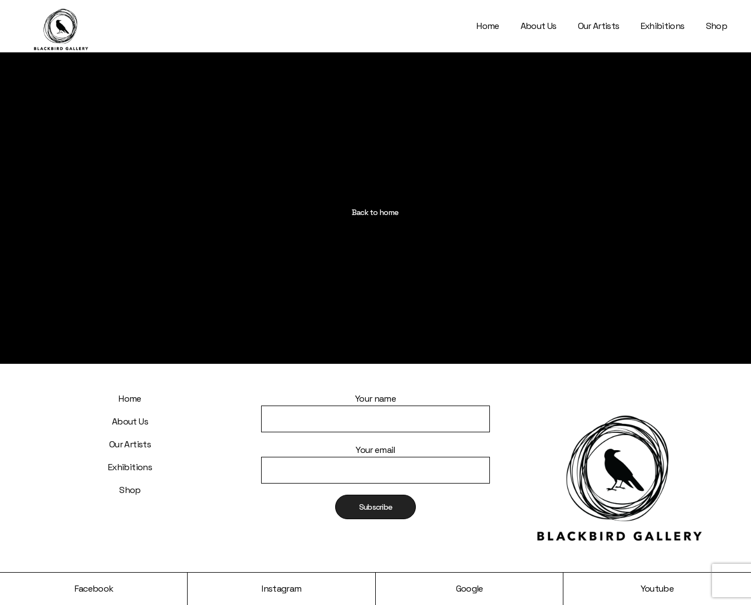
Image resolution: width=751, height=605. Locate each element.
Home (130, 398)
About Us (130, 421)
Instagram (281, 588)
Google (469, 588)
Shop (129, 490)
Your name (375, 405)
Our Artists (130, 444)
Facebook (94, 588)
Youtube (657, 588)
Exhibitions (130, 467)
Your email (375, 456)
